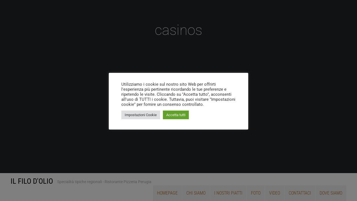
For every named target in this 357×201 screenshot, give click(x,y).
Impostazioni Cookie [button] (141, 115)
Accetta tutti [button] (175, 115)
